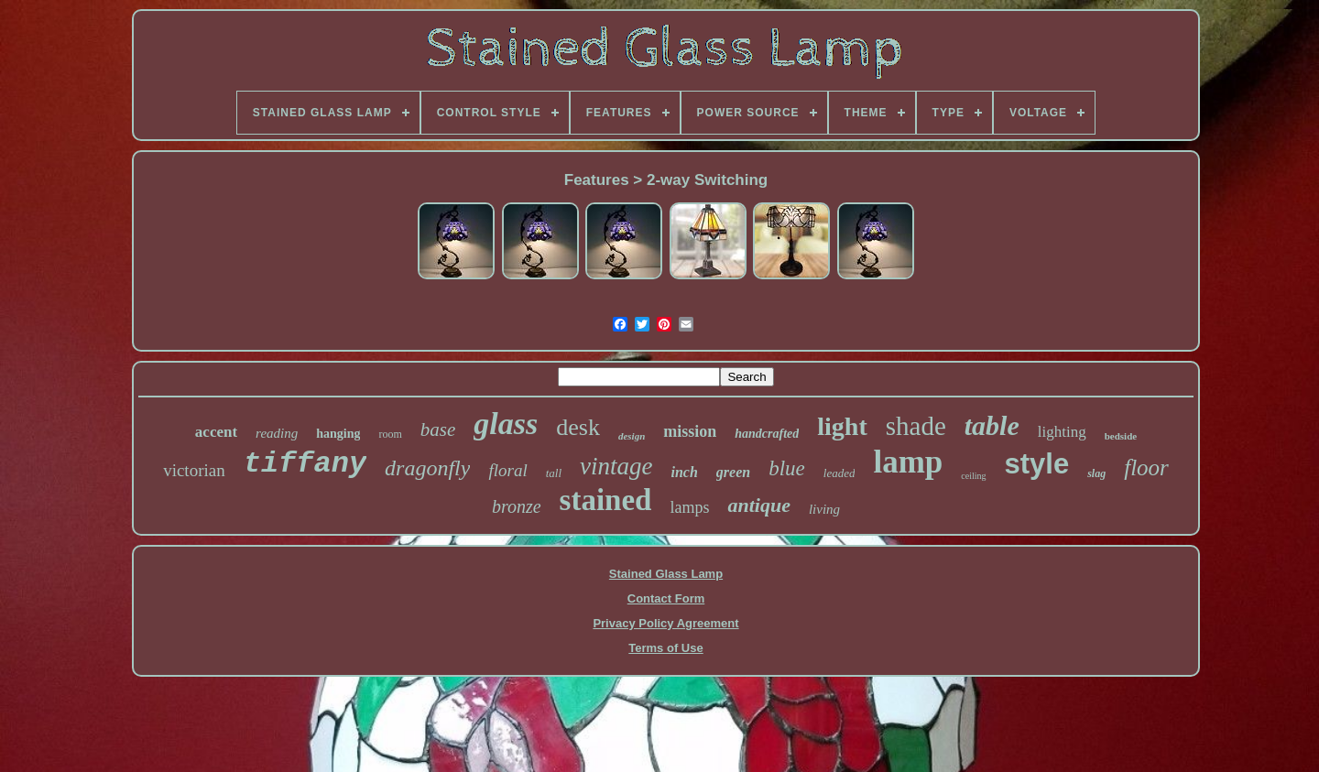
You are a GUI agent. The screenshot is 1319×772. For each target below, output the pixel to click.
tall (553, 473)
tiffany (305, 464)
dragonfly (427, 468)
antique (758, 505)
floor (1146, 467)
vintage (616, 466)
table (992, 425)
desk (578, 427)
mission (689, 431)
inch (684, 472)
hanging (338, 433)
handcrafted (767, 433)
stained (606, 500)
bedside (1121, 435)
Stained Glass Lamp (666, 574)
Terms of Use (665, 648)
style (1037, 464)
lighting (1062, 431)
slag (1096, 473)
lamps (689, 507)
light (842, 426)
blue (787, 468)
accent (216, 431)
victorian (194, 470)
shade (916, 425)
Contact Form (666, 598)
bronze (516, 506)
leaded (839, 473)
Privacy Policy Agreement (665, 623)
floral (507, 470)
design (631, 435)
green (733, 472)
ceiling (973, 476)
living (824, 509)
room (389, 434)
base (438, 429)
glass (506, 423)
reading (277, 433)
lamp (908, 462)
